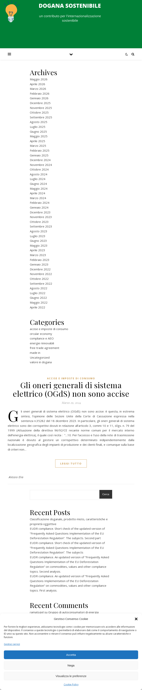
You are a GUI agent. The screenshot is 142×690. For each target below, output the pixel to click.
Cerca (105, 494)
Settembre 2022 (41, 283)
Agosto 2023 (38, 231)
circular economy (41, 334)
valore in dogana (41, 362)
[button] (136, 619)
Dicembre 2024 (40, 160)
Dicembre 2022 (40, 269)
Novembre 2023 (41, 217)
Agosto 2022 (38, 288)
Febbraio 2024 (39, 203)
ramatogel (37, 612)
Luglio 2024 (37, 179)
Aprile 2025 (37, 141)
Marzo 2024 (38, 198)
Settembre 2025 (41, 117)
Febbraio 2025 (39, 150)
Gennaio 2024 (39, 207)
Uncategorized (40, 357)
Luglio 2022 (37, 293)
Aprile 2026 (37, 84)
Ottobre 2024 (39, 169)
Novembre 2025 (41, 108)
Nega (71, 665)
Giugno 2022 (38, 298)
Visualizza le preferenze (71, 676)
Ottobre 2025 (39, 112)
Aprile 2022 (37, 307)
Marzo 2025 (38, 146)
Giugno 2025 (38, 131)
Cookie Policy (71, 684)
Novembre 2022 (41, 274)
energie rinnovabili (42, 343)
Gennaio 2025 (39, 155)
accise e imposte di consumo (49, 329)
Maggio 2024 (38, 188)
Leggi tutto (71, 463)
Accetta (71, 654)
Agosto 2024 (38, 174)
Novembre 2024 (41, 165)
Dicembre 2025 (40, 103)
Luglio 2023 (37, 236)
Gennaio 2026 (39, 98)
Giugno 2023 (38, 241)
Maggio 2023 (38, 245)
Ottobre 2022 (39, 279)
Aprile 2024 (37, 193)
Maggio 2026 (38, 79)
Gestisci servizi (12, 644)
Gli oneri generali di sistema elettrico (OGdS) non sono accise (71, 389)
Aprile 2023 (37, 250)
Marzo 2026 (38, 89)
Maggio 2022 (38, 302)
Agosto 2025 (38, 122)
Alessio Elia (16, 477)
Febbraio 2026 (39, 93)
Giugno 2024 (38, 184)
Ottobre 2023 (39, 222)
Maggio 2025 (38, 136)
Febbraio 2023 (39, 260)
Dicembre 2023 (40, 212)
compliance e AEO (42, 338)
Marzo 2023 (38, 255)
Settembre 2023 (41, 226)
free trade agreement (44, 348)
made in (35, 353)
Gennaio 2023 (39, 264)
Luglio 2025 (37, 127)
